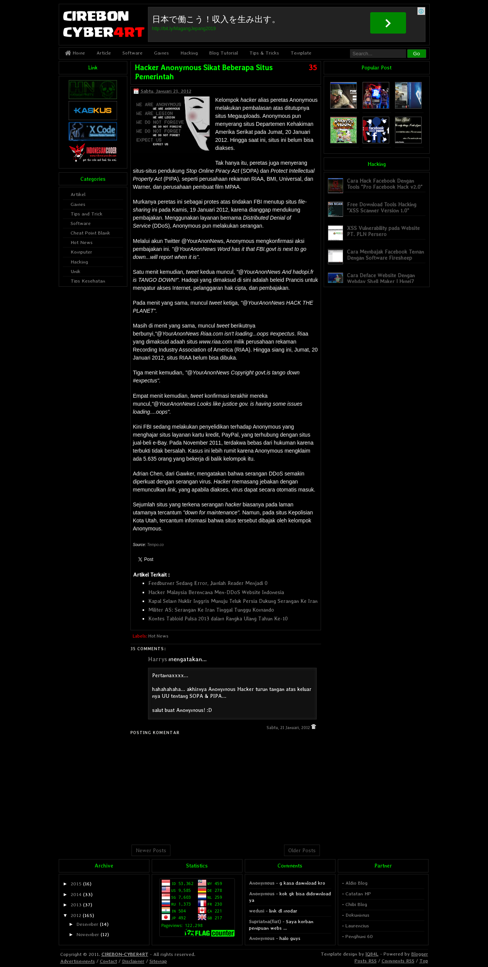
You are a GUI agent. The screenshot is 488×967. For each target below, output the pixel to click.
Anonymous (261, 883)
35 (312, 67)
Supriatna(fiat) (265, 921)
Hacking (189, 53)
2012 (76, 915)
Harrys (157, 659)
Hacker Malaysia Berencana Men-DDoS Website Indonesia (216, 592)
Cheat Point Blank (90, 233)
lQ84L (372, 954)
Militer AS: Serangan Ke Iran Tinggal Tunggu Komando (211, 610)
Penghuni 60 (359, 936)
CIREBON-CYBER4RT (124, 954)
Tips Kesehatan (88, 281)
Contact (108, 961)
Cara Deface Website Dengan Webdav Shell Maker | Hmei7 (381, 278)
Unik (75, 271)
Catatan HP (358, 893)
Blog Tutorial (223, 53)
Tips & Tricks (264, 53)
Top (423, 961)
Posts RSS (366, 961)
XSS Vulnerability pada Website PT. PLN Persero (383, 231)
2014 (76, 894)
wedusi (256, 911)
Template (301, 53)
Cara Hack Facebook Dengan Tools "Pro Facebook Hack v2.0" (384, 184)
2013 (76, 905)
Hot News (158, 636)
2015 (76, 884)
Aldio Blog (356, 883)
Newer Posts (151, 850)
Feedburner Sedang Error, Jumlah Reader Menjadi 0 (208, 583)
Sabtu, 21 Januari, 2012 (288, 727)
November (87, 934)
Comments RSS (398, 961)
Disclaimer (133, 961)
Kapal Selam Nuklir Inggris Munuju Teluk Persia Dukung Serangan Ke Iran (233, 601)
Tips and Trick (87, 214)
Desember (87, 924)
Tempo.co (155, 545)
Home (75, 53)
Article (103, 53)
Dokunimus (357, 915)
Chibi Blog (356, 904)
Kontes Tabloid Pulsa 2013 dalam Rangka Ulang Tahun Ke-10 (218, 618)
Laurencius (357, 925)
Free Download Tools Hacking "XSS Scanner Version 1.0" (381, 207)
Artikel (78, 194)
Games (161, 53)
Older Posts (302, 850)
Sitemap (158, 961)
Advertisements (77, 961)
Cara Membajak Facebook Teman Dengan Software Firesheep (385, 254)
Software (132, 53)
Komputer (81, 252)
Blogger (419, 954)
